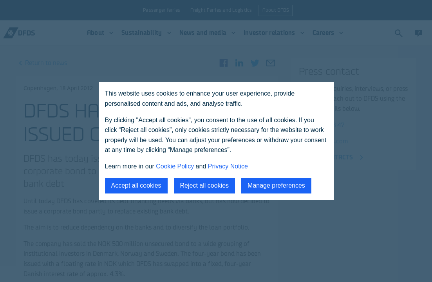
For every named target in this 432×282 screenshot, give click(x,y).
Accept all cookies (136, 185)
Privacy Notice (228, 166)
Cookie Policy (175, 166)
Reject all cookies (204, 185)
